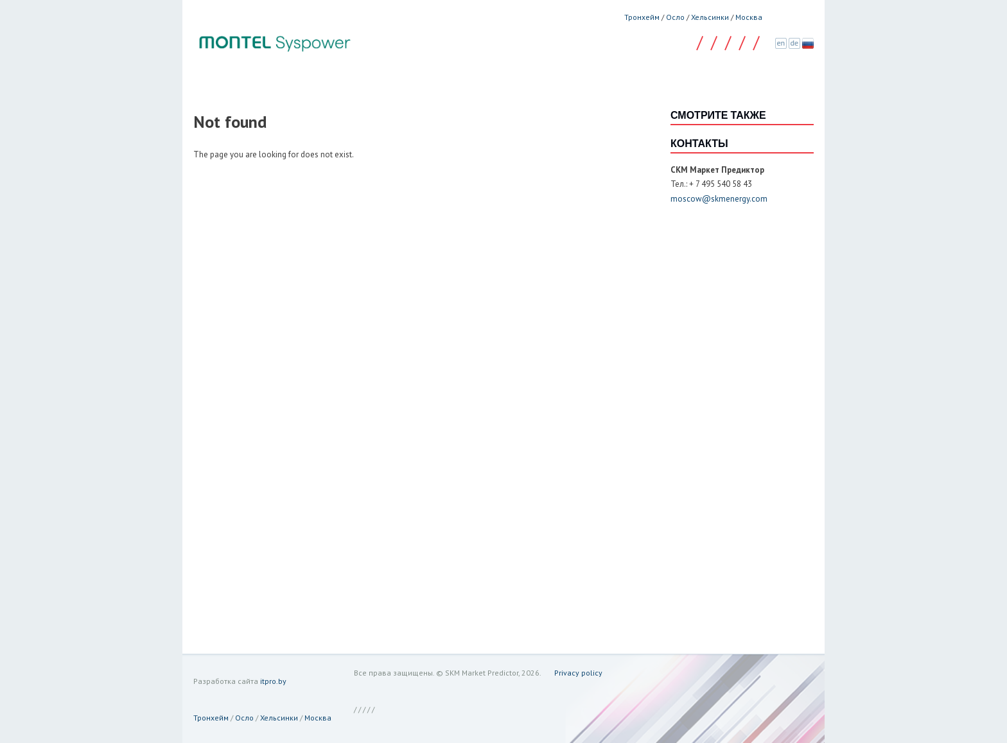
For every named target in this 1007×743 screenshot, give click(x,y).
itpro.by (273, 681)
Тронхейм (642, 17)
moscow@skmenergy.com (718, 198)
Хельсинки (710, 17)
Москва (748, 17)
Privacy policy (578, 672)
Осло (675, 17)
